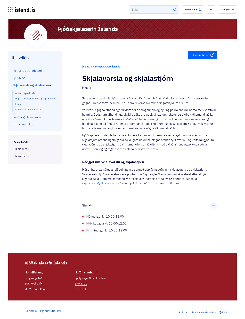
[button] (193, 9)
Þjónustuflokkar (50, 311)
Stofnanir (183, 312)
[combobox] (154, 9)
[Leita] (175, 9)
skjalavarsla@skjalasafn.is (99, 183)
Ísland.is (31, 311)
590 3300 (81, 283)
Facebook (80, 289)
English (226, 312)
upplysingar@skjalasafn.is (90, 278)
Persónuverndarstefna (204, 312)
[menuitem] (35, 70)
